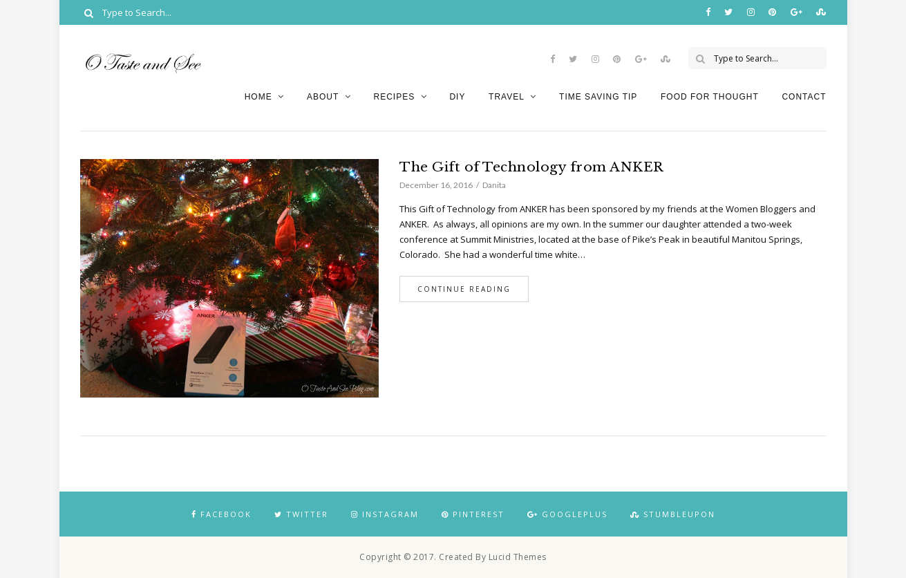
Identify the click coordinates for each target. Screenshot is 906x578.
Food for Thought (710, 97)
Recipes (394, 97)
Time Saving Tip (598, 97)
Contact (804, 97)
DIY (457, 97)
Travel (507, 97)
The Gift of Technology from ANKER (531, 167)
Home (258, 97)
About (323, 97)
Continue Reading (464, 289)
